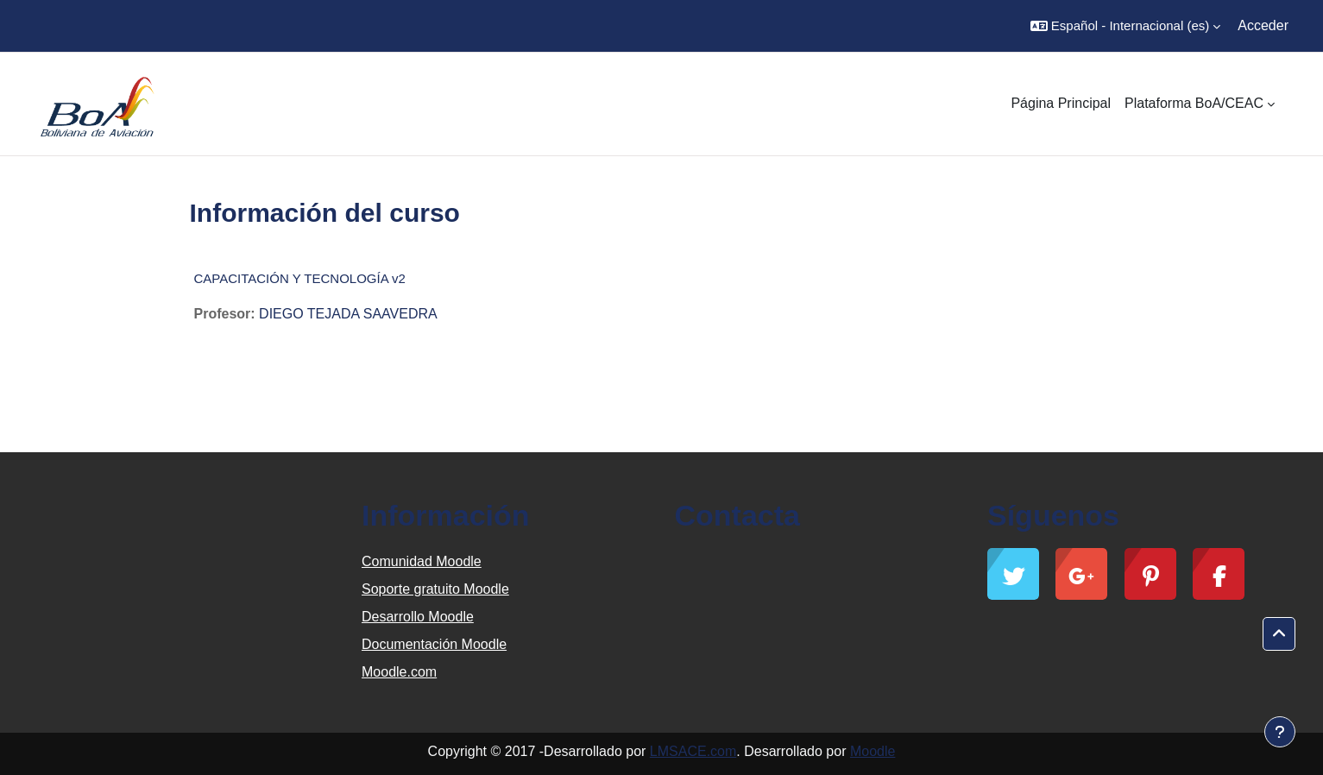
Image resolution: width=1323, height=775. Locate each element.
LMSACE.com (693, 751)
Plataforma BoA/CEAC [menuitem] (1194, 103)
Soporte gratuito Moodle (435, 589)
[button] (1125, 26)
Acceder (1263, 25)
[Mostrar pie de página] (1279, 731)
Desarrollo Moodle (418, 616)
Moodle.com (399, 672)
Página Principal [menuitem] (1061, 103)
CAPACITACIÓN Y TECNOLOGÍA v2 (300, 278)
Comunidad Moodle (422, 561)
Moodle (872, 751)
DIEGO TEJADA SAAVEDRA (348, 313)
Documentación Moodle (434, 644)
